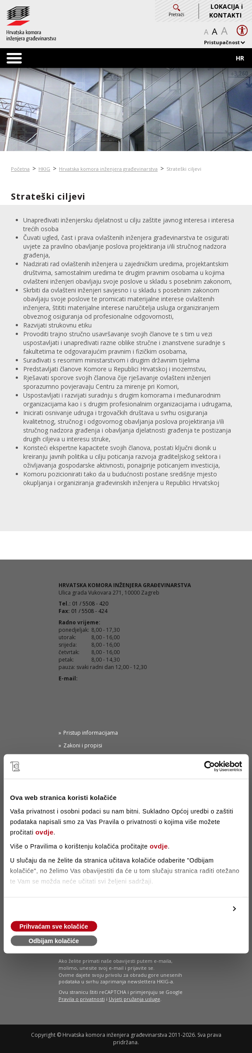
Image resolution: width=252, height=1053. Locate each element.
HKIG (44, 169)
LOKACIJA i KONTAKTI (226, 10)
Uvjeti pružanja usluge (134, 999)
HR (240, 58)
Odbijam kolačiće (53, 940)
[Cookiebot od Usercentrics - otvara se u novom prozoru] (204, 766)
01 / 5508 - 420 (90, 603)
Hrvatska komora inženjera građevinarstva (108, 169)
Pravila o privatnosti (82, 999)
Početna (20, 169)
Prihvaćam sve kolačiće (53, 926)
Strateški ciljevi (183, 169)
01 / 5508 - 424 (89, 611)
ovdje (44, 832)
